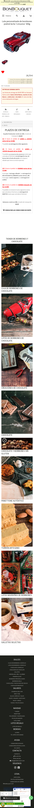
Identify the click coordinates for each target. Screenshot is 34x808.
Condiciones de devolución (17, 745)
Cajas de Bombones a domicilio (17, 663)
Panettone (17, 713)
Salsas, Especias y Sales (17, 696)
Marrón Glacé (17, 676)
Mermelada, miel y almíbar (17, 674)
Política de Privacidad (17, 779)
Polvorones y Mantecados (17, 716)
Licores (17, 732)
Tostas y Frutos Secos (17, 702)
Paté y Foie (17, 693)
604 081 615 (17, 756)
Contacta (17, 754)
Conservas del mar (17, 691)
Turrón (17, 711)
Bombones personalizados (17, 678)
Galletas (17, 672)
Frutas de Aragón (17, 718)
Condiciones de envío (17, 743)
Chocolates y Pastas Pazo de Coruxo (17, 683)
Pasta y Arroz (17, 700)
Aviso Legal (17, 777)
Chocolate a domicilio (17, 667)
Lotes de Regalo (17, 726)
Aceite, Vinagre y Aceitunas (17, 698)
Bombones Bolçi (17, 681)
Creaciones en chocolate (17, 669)
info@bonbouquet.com (17, 760)
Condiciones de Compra (17, 781)
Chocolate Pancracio (17, 685)
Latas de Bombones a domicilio (17, 665)
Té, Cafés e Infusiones (17, 734)
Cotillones (17, 720)
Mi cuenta (17, 748)
